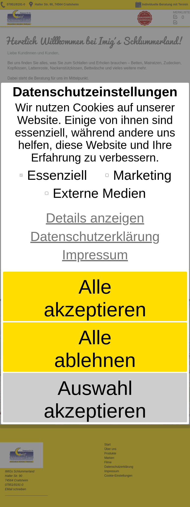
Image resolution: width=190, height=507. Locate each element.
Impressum (95, 254)
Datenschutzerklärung (95, 236)
